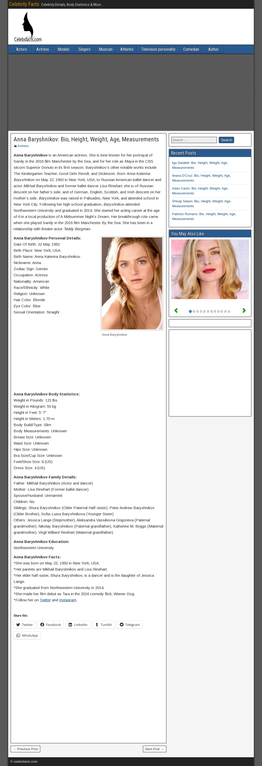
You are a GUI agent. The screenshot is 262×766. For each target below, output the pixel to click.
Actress (42, 49)
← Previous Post (25, 749)
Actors (21, 49)
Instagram (67, 600)
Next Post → (154, 749)
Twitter (45, 600)
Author (213, 49)
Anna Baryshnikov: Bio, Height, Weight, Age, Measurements (86, 139)
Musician (106, 49)
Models (63, 49)
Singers (85, 49)
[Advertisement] (131, 92)
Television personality (158, 49)
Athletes (127, 49)
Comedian (191, 49)
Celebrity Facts (24, 4)
